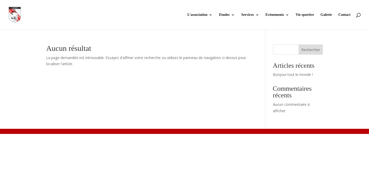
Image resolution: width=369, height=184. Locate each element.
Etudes (224, 15)
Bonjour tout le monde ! (293, 74)
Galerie (326, 15)
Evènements (274, 15)
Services (247, 15)
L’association (197, 15)
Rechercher (310, 49)
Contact (345, 15)
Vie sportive (305, 15)
